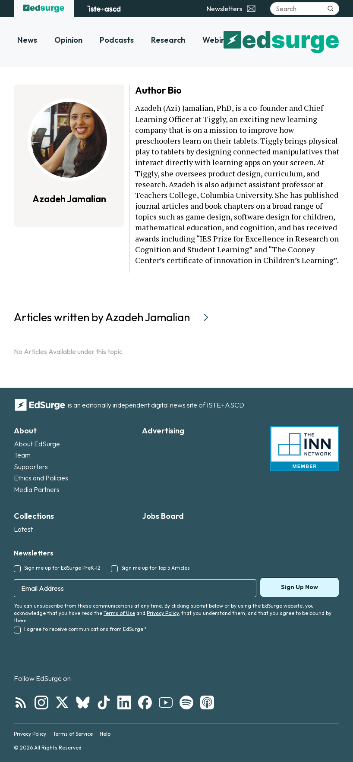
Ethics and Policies (41, 478)
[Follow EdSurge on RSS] (21, 702)
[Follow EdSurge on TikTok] (103, 702)
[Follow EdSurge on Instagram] (41, 702)
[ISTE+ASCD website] (104, 8)
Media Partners (37, 489)
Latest (23, 529)
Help (105, 734)
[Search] (304, 8)
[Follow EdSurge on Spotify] (186, 702)
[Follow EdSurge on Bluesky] (83, 702)
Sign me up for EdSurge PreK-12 (62, 567)
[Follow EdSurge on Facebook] (145, 702)
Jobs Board (163, 516)
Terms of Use (119, 613)
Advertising (163, 431)
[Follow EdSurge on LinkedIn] (124, 702)
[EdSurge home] (44, 8)
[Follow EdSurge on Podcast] (207, 702)
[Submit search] (330, 9)
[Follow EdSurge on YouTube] (166, 702)
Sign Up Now (299, 587)
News (27, 40)
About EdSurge (37, 443)
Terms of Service (73, 734)
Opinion (68, 40)
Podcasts (117, 40)
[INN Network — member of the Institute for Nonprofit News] (304, 448)
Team (22, 455)
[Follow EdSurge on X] (62, 702)
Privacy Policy (163, 613)
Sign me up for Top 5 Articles (155, 567)
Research (168, 40)
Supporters (31, 466)
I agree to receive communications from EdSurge (85, 629)
